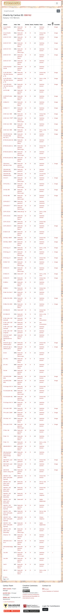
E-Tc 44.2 (5, 358)
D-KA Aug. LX (6, 247)
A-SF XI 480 (6, 90)
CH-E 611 (5, 178)
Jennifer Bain (7, 593)
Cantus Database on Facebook (50, 591)
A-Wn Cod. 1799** (8, 118)
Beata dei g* (20, 211)
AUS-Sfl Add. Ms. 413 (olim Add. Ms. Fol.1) (7, 135)
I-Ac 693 (5, 552)
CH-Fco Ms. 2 (6, 184)
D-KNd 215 (6, 268)
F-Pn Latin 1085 (7, 408)
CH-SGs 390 (6, 189)
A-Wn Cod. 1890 (7, 114)
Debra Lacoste (7, 588)
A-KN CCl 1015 (7, 43)
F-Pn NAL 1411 (7, 418)
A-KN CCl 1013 (7, 49)
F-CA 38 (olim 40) (7, 390)
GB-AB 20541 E (7, 446)
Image (56, 27)
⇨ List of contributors (8, 602)
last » (6, 577)
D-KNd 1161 (6, 262)
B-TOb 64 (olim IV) (8, 140)
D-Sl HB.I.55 (6, 310)
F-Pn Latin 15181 (7, 424)
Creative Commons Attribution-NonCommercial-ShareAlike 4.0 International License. (31, 596)
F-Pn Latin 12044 (7, 412)
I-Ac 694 (5, 558)
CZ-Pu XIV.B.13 (7, 226)
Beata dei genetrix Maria (20, 38)
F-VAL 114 (6, 436)
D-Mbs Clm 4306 (7, 298)
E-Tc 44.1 (5, 364)
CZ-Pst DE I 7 (6, 201)
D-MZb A (5, 282)
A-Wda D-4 (6, 102)
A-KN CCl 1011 (7, 55)
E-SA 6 (5, 353)
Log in (45, 609)
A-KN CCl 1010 (7, 37)
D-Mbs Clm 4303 (7, 304)
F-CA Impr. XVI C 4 (8, 386)
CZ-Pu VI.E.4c (6, 211)
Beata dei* (20, 274)
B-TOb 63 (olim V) (8, 146)
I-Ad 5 (4, 564)
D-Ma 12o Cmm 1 (8, 292)
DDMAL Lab (6, 597)
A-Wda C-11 (6, 108)
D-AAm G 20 (6, 231)
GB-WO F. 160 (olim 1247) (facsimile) (7, 483)
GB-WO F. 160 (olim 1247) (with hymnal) (7, 477)
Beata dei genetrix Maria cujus (20, 28)
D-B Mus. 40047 (7, 237)
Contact (45, 589)
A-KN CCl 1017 (7, 61)
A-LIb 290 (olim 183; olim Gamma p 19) (8, 74)
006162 (27, 15)
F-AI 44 (5, 370)
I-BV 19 (5, 570)
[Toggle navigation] (57, 3)
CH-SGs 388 (6, 195)
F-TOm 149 (6, 430)
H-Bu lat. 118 (6, 535)
